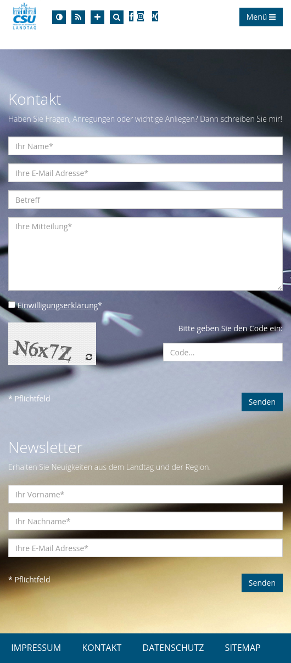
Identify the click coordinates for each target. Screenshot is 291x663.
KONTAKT (101, 648)
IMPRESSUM (36, 648)
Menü (261, 17)
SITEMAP (243, 648)
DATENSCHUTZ (173, 648)
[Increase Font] (97, 17)
